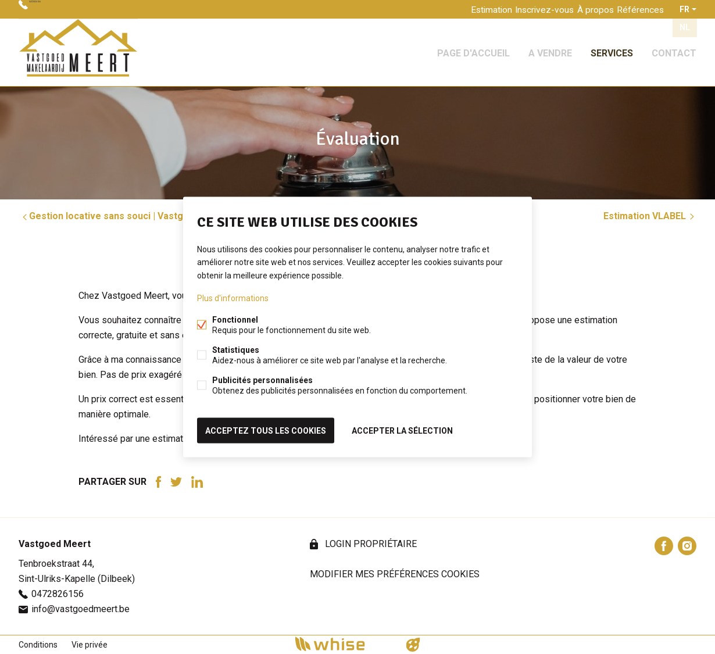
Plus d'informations (233, 299)
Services (612, 48)
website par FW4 (413, 644)
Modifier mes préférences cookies (395, 574)
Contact (674, 48)
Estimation (468, 9)
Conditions (38, 644)
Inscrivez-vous (528, 9)
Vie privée (90, 644)
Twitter (176, 481)
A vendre (550, 48)
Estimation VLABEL (649, 215)
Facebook (158, 481)
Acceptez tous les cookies (265, 428)
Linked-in (197, 481)
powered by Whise (343, 644)
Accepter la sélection (402, 428)
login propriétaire (370, 543)
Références (637, 9)
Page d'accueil (473, 48)
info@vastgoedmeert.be (80, 608)
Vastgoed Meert (55, 543)
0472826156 (55, 9)
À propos (585, 9)
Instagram (687, 546)
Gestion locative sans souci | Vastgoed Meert (125, 215)
